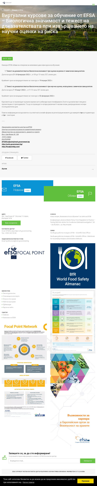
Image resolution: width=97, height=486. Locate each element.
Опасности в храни (9, 299)
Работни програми (9, 302)
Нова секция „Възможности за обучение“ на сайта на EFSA (70, 216)
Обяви (72, 194)
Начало (5, 10)
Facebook (9, 158)
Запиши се (88, 461)
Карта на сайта (8, 307)
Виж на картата (11, 223)
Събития (6, 315)
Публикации (7, 304)
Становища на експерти (11, 296)
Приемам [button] (85, 481)
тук (81, 113)
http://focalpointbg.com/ (11, 147)
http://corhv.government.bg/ (12, 144)
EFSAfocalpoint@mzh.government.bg (16, 142)
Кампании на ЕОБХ (9, 317)
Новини (23, 188)
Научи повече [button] (28, 482)
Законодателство (9, 293)
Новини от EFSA (17, 10)
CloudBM (81, 471)
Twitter (24, 158)
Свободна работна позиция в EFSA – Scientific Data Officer (70, 233)
